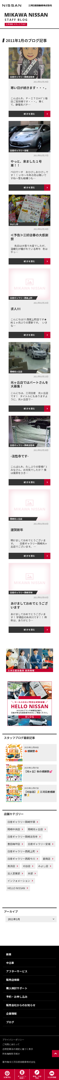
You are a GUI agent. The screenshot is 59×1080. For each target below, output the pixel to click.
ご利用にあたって (11, 1044)
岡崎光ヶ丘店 (35, 829)
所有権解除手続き (11, 1053)
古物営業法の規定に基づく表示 (17, 1049)
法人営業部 (14, 873)
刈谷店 (26, 866)
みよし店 (43, 866)
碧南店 (46, 858)
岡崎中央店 (14, 829)
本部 (30, 873)
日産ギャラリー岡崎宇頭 (21, 822)
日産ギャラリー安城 (39, 844)
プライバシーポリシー (13, 1039)
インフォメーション (19, 881)
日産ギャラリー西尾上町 (21, 851)
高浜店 (11, 866)
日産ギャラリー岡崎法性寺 (23, 836)
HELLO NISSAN (16, 888)
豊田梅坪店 (14, 844)
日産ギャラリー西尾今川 (21, 858)
